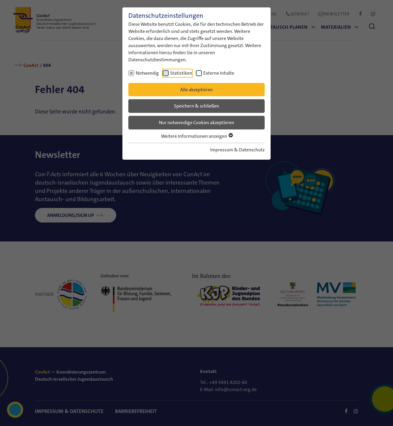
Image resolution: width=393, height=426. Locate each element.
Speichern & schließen (196, 106)
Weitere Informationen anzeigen (196, 136)
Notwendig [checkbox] (147, 73)
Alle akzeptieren (196, 90)
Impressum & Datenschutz (237, 150)
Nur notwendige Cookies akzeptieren (196, 122)
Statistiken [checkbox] (181, 73)
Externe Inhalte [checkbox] (218, 73)
